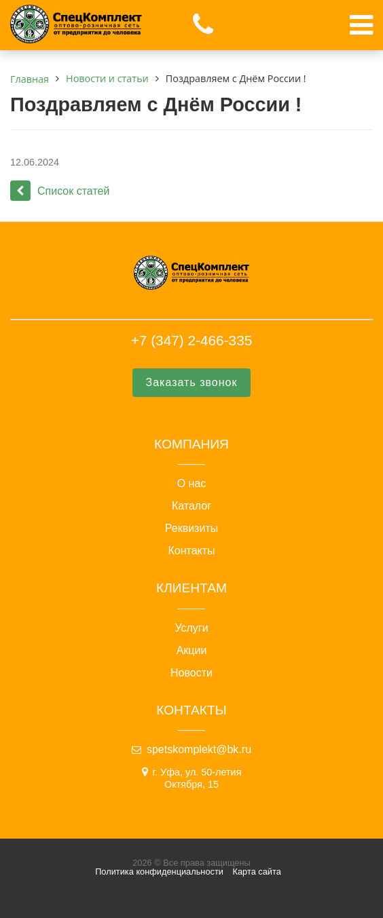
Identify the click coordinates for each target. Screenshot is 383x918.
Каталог (191, 506)
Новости (191, 673)
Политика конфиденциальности (159, 871)
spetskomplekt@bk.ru (199, 749)
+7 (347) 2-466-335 (192, 340)
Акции (192, 650)
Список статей (59, 191)
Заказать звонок (192, 382)
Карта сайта (257, 871)
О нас (191, 483)
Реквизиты (191, 528)
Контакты (191, 551)
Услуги (191, 628)
